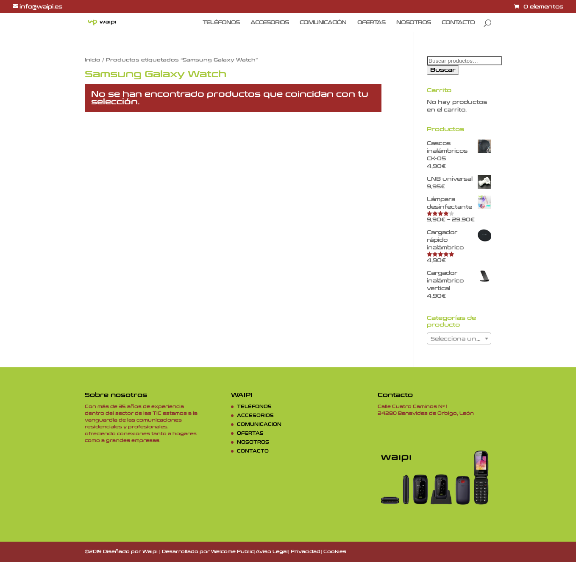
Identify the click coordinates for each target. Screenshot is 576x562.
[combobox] (459, 338)
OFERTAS (371, 22)
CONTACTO (458, 22)
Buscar (443, 70)
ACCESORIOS (269, 22)
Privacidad (305, 551)
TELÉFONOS (221, 22)
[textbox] (459, 339)
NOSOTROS (413, 22)
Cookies (334, 551)
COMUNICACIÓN (323, 22)
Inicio (92, 60)
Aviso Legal (272, 551)
